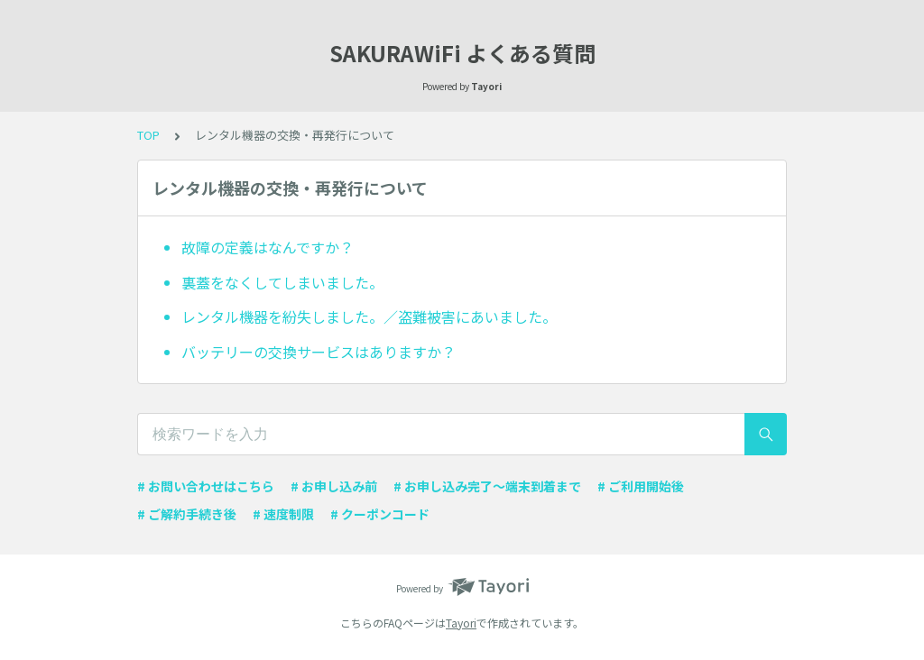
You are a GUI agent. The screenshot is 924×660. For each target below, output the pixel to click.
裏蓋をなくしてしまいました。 (282, 282)
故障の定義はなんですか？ (267, 247)
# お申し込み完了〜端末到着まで (487, 486)
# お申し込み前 (334, 486)
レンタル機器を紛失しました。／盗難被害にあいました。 (369, 316)
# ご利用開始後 (640, 486)
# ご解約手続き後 (186, 514)
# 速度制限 (283, 514)
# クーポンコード (380, 514)
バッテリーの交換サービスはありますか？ (318, 351)
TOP (148, 134)
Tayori (461, 622)
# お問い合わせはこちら (205, 486)
